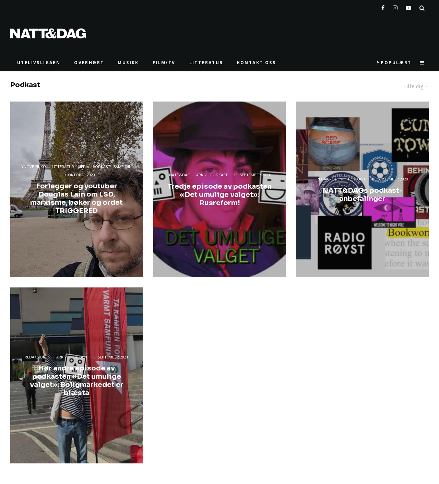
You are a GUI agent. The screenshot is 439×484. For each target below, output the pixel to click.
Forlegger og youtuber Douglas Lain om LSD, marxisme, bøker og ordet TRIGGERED (76, 198)
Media (83, 166)
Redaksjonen (329, 178)
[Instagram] (395, 6)
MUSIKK (128, 63)
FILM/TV (164, 63)
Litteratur (63, 166)
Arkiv (201, 174)
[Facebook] (383, 6)
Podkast (101, 166)
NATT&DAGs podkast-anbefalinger (362, 194)
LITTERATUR (206, 63)
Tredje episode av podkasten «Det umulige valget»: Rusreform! (219, 194)
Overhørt (89, 63)
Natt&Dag (179, 174)
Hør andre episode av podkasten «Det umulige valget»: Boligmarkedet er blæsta (76, 380)
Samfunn (123, 166)
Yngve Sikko (33, 166)
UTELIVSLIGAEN (38, 63)
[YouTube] (408, 6)
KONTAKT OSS (256, 63)
